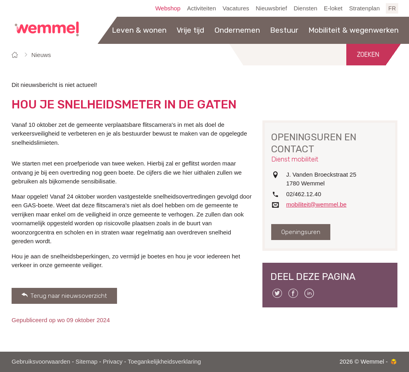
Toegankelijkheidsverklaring (164, 361)
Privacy (112, 361)
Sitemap (86, 361)
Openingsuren (300, 232)
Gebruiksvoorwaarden (41, 361)
